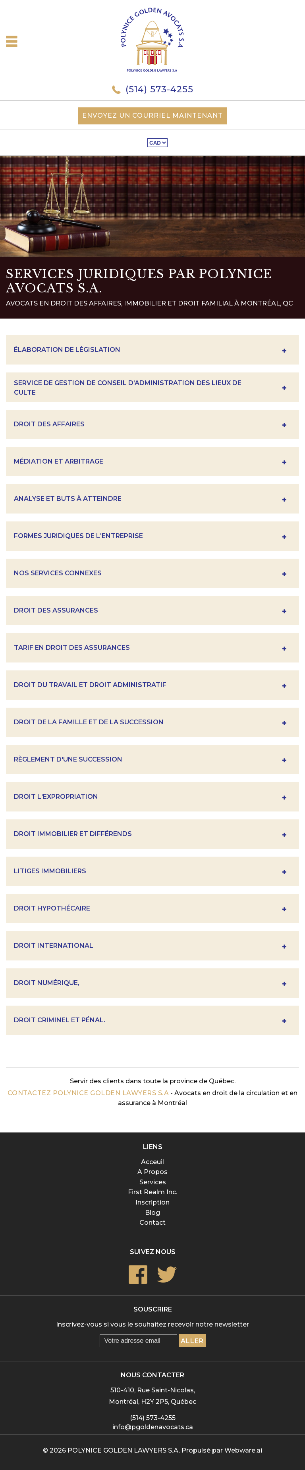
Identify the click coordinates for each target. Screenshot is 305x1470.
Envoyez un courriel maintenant (152, 115)
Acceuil (152, 1162)
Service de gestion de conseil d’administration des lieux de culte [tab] (150, 387)
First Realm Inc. (152, 1192)
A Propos (152, 1172)
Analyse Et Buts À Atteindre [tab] (150, 500)
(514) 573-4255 (159, 89)
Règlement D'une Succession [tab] (150, 760)
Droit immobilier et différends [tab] (150, 835)
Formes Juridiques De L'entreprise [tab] (150, 537)
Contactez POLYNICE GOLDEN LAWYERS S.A (88, 1093)
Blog (152, 1212)
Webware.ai (243, 1450)
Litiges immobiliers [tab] (150, 872)
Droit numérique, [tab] (150, 984)
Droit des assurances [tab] (150, 611)
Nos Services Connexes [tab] (150, 574)
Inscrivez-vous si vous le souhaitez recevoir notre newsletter (152, 1324)
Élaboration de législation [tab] (150, 351)
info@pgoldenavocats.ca (152, 1427)
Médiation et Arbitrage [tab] (150, 462)
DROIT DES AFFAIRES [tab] (150, 425)
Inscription (152, 1202)
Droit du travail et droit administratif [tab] (150, 686)
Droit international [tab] (150, 947)
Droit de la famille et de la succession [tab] (150, 723)
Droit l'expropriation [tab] (150, 798)
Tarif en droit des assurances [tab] (150, 649)
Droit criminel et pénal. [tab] (150, 1021)
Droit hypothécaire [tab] (150, 909)
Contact (152, 1222)
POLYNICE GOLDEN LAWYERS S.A (123, 1450)
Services (152, 1182)
